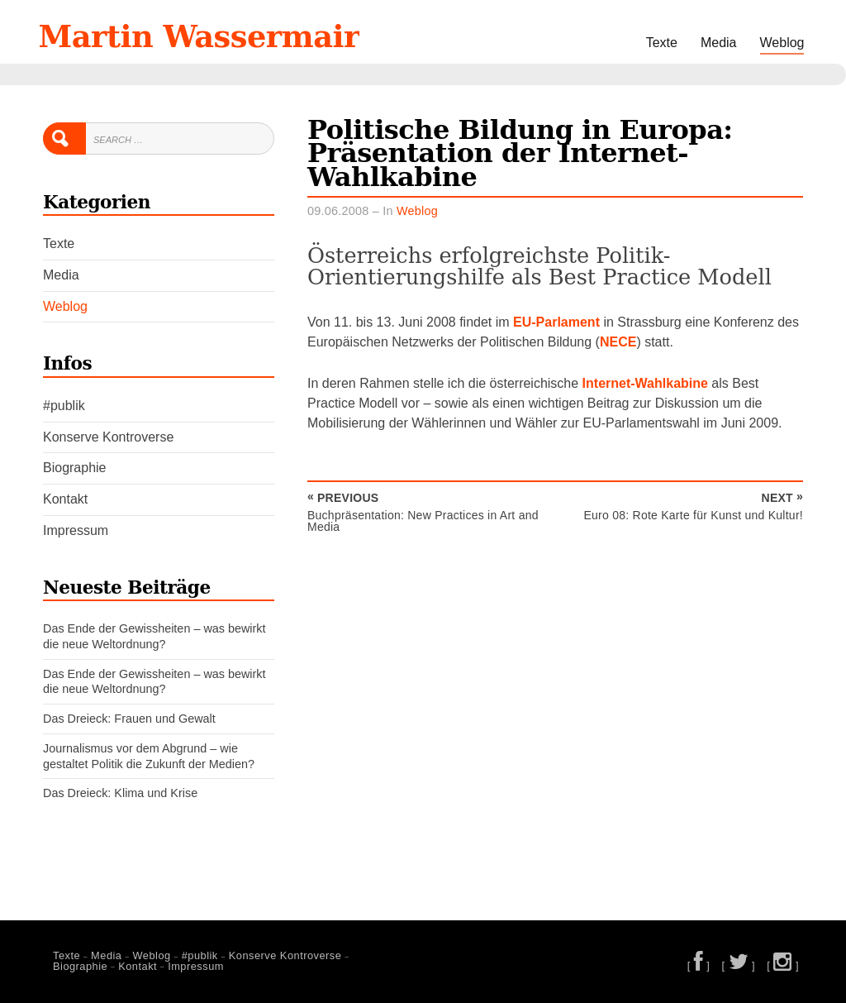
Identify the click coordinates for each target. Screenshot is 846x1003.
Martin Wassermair (199, 36)
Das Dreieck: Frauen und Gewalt (129, 718)
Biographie (75, 468)
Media (719, 43)
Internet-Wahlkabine (645, 383)
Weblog (782, 43)
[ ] (699, 965)
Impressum (75, 530)
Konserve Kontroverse (108, 437)
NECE (618, 342)
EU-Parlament (556, 322)
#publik (64, 406)
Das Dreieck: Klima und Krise (120, 793)
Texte (661, 43)
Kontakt (65, 499)
